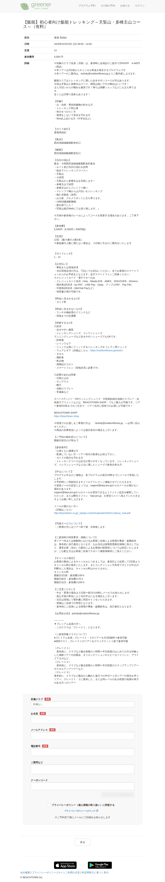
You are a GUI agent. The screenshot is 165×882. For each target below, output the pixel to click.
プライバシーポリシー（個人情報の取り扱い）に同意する (83, 805)
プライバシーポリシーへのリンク (79, 811)
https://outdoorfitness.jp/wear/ (106, 350)
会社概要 (25, 872)
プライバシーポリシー (44, 872)
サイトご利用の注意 (69, 872)
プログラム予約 (86, 5)
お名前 (38, 713)
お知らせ (125, 5)
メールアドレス (43, 730)
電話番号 (39, 746)
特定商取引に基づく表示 (95, 872)
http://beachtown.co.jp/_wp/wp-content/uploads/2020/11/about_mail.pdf (92, 513)
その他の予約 (108, 5)
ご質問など (37, 762)
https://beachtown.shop (66, 416)
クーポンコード (39, 780)
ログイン (140, 5)
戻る (82, 842)
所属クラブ (41, 699)
